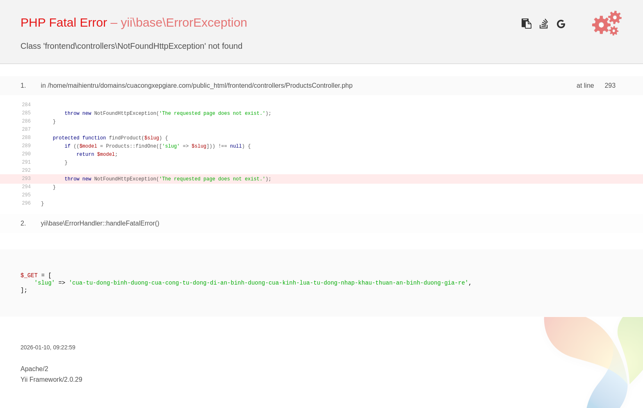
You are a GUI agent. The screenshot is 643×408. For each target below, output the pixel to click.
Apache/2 (34, 368)
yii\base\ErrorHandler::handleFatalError (98, 223)
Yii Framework (41, 379)
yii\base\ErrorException (184, 22)
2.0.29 (73, 379)
